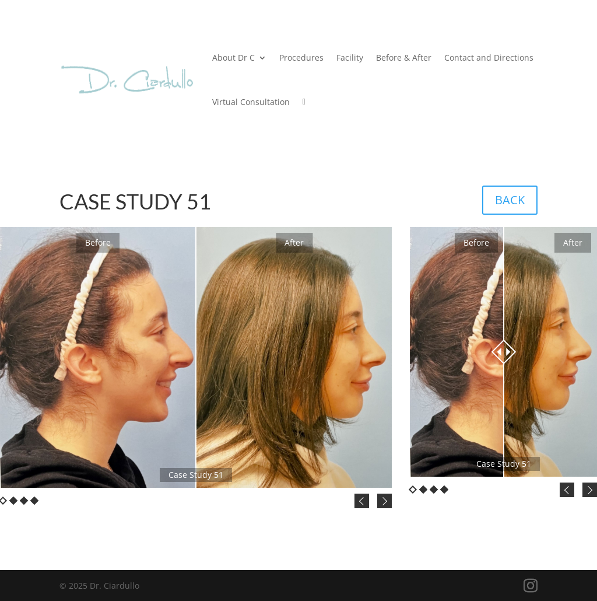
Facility (349, 57)
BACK (510, 200)
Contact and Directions (488, 57)
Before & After (403, 57)
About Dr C (233, 57)
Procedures (301, 57)
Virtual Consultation (251, 101)
